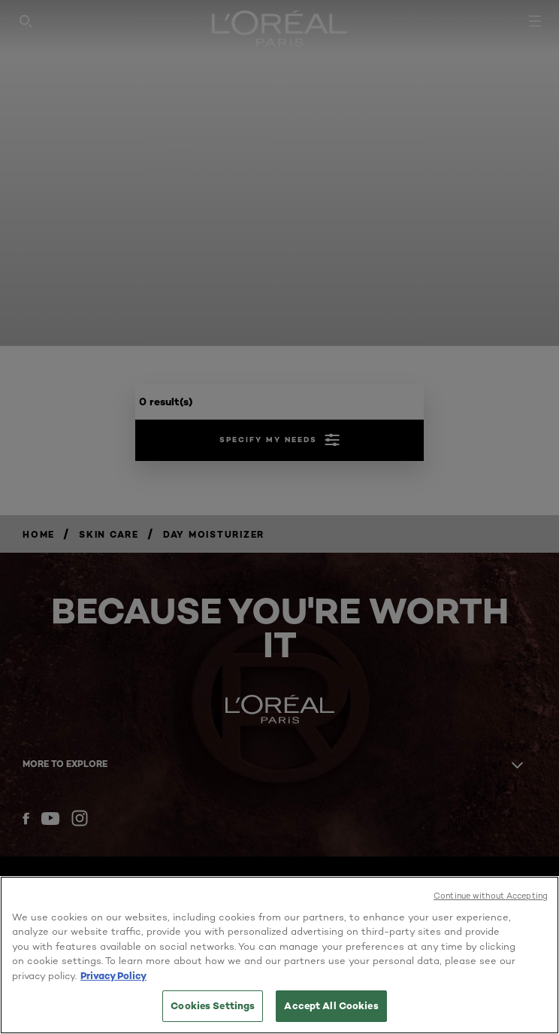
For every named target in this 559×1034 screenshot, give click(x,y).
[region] (279, 955)
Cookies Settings (213, 1005)
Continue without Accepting (491, 895)
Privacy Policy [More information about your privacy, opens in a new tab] (113, 975)
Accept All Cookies (331, 1005)
